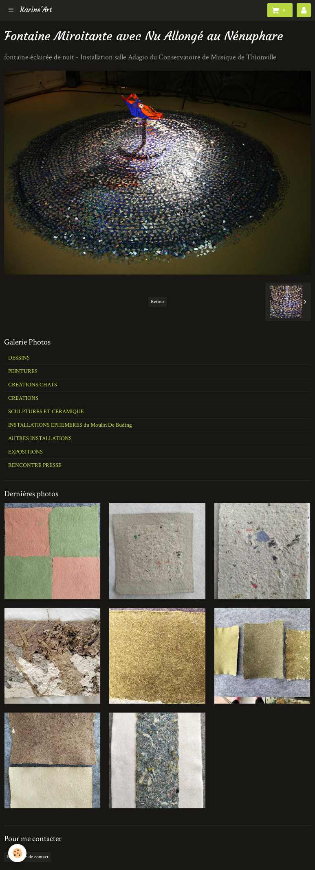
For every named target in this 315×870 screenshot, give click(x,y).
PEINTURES (22, 371)
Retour (157, 302)
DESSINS (19, 358)
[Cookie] (17, 853)
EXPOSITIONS (25, 452)
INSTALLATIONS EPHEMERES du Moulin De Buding (70, 425)
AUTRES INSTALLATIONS (40, 438)
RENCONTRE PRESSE (35, 465)
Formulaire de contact (27, 857)
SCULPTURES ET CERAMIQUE (46, 411)
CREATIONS (23, 398)
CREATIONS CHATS (32, 384)
